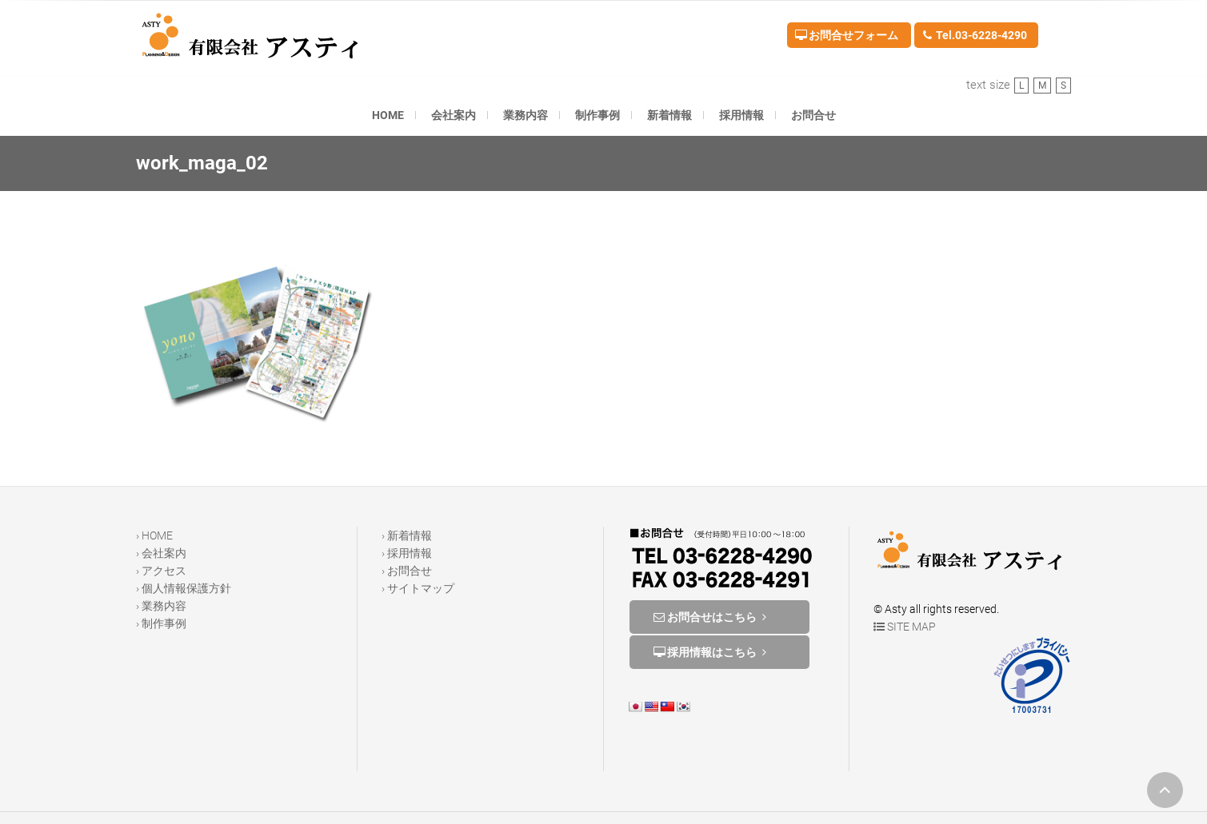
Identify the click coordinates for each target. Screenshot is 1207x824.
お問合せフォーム (846, 35)
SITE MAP (904, 626)
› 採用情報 (407, 553)
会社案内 (453, 115)
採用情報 (741, 115)
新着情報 (669, 115)
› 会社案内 (161, 553)
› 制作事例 (161, 623)
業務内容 (525, 115)
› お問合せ (407, 570)
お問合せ (813, 115)
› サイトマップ (418, 588)
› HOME (154, 535)
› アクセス (161, 570)
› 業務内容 (161, 605)
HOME (388, 115)
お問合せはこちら (711, 617)
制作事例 (597, 115)
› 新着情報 (407, 535)
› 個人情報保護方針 (183, 588)
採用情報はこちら (711, 652)
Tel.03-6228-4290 (974, 35)
